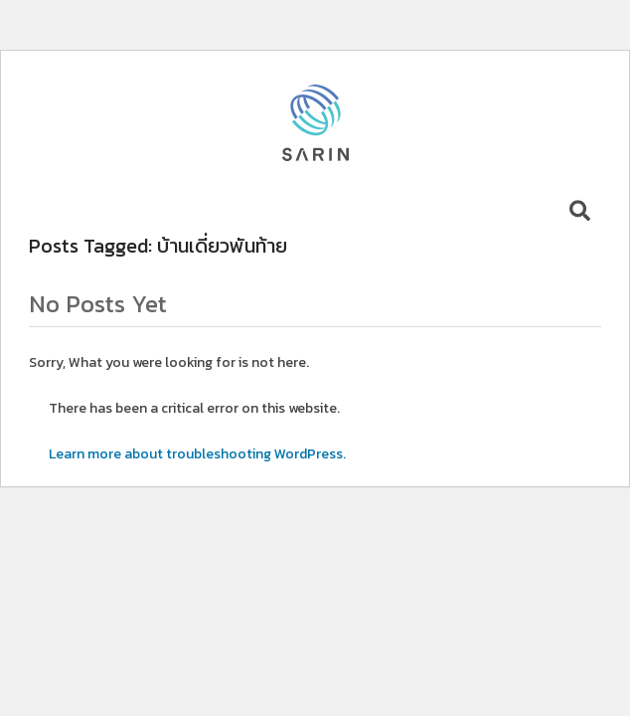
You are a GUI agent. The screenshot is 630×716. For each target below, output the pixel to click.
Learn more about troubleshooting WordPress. (197, 454)
